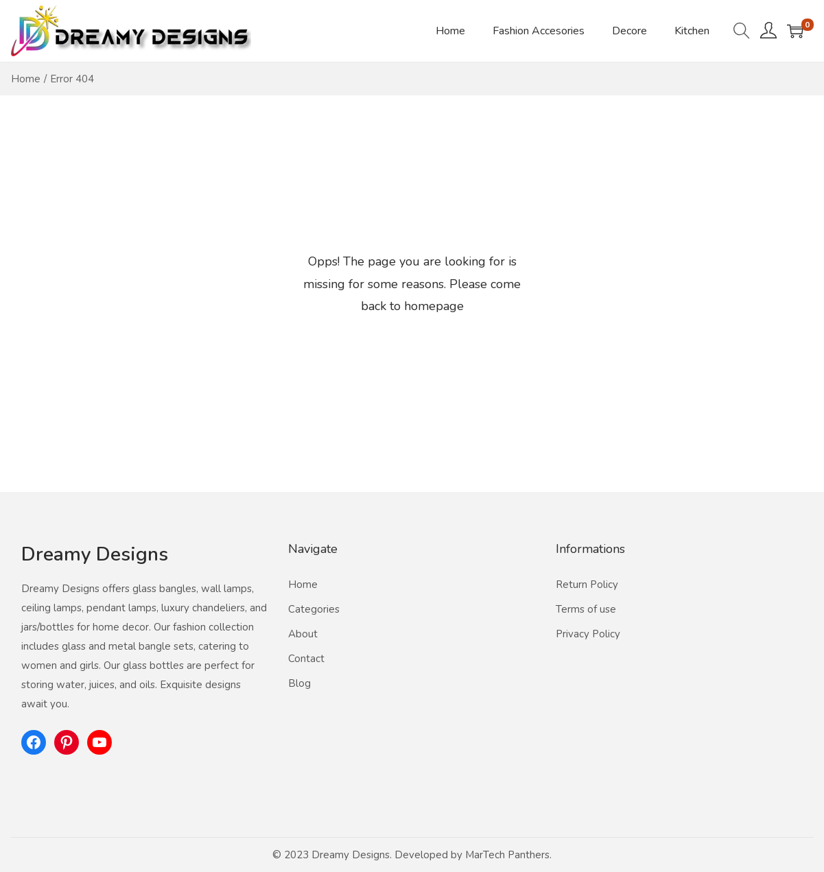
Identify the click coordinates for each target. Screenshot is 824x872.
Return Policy (587, 584)
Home (25, 79)
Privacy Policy (588, 634)
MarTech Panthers (507, 855)
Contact (306, 658)
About (303, 634)
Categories (314, 609)
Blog (299, 683)
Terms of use (586, 609)
